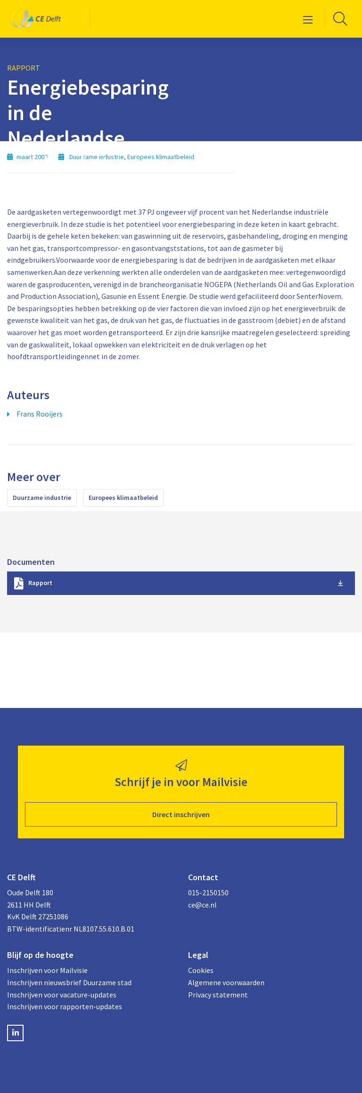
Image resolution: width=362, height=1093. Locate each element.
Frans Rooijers (39, 413)
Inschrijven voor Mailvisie (47, 970)
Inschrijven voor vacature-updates (61, 994)
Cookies (201, 970)
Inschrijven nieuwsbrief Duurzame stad (69, 982)
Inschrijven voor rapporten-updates (64, 1006)
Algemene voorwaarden (226, 982)
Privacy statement (218, 994)
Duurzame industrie (42, 497)
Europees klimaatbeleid (123, 497)
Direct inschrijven (181, 814)
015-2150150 (208, 892)
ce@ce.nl (202, 904)
